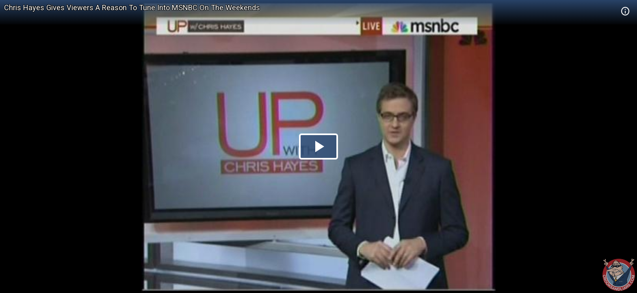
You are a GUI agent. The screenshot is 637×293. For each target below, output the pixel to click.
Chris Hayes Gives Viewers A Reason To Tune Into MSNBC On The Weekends (132, 7)
